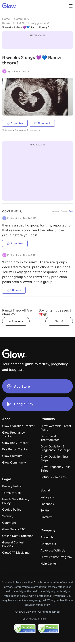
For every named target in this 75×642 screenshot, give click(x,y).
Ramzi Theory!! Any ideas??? (17, 312)
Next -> (59, 321)
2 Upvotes (15, 123)
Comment (42, 123)
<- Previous (16, 321)
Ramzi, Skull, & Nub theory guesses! (25, 23)
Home (6, 19)
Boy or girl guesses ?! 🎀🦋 (55, 312)
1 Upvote (14, 290)
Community (21, 19)
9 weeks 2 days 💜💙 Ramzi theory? (25, 27)
